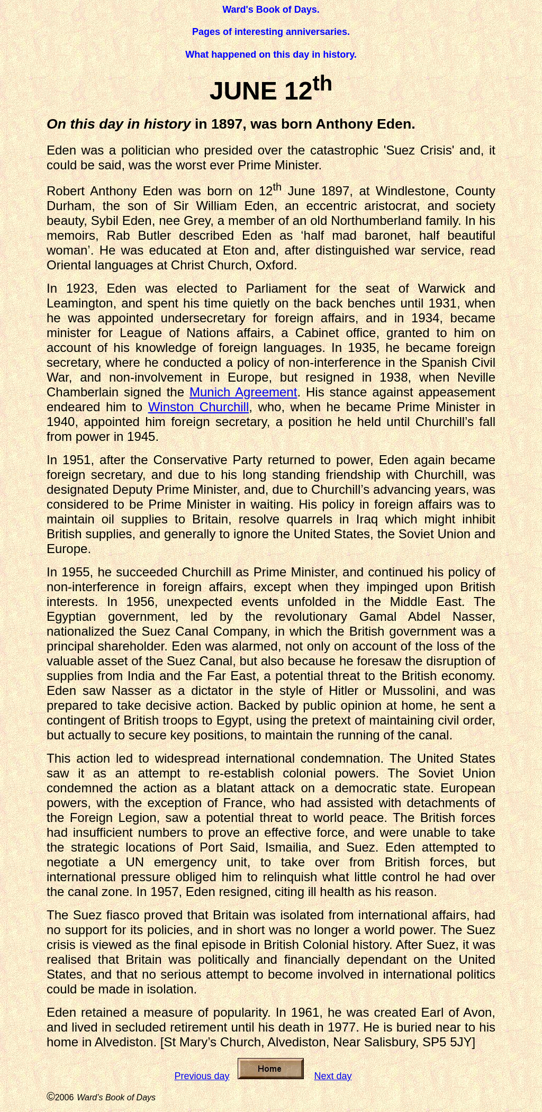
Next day (333, 1076)
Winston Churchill (198, 407)
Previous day (201, 1076)
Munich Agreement (243, 392)
